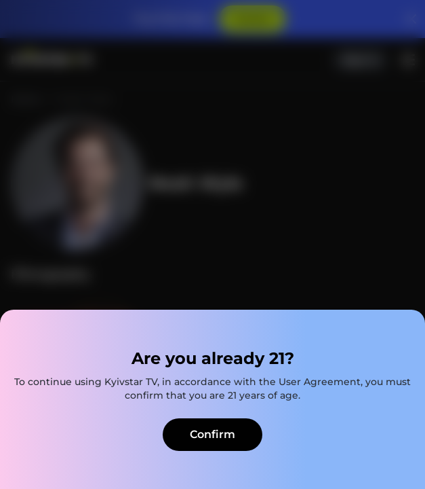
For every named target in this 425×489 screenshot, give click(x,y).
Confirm (212, 434)
